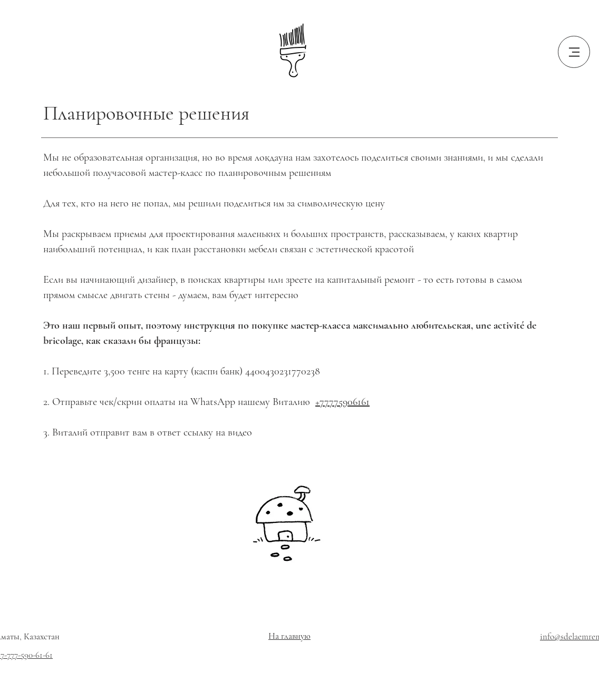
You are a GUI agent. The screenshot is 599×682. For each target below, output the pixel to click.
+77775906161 (342, 402)
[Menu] (574, 52)
